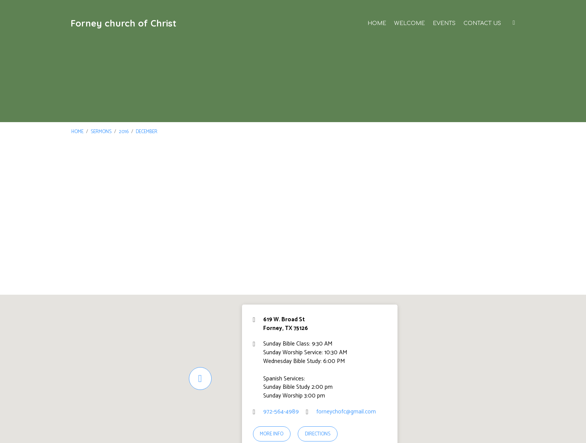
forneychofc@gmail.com (346, 411)
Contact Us (482, 23)
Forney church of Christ (123, 23)
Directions (317, 434)
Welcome (409, 23)
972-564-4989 (281, 411)
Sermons (101, 132)
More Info (271, 434)
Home (377, 23)
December (146, 132)
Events (444, 23)
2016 (124, 132)
